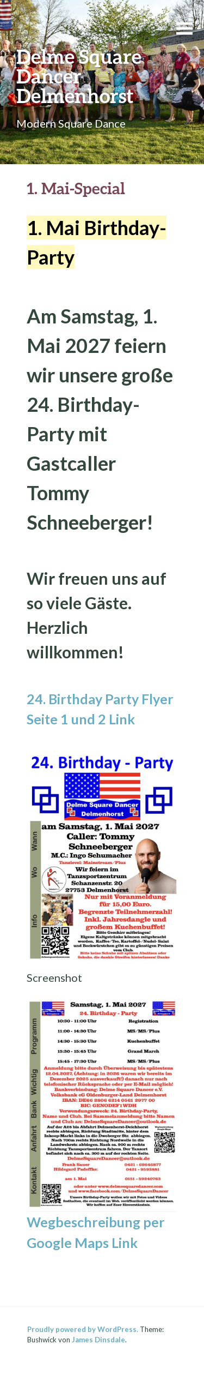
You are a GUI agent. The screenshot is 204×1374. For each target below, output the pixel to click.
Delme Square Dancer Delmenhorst (78, 75)
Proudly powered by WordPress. (82, 1329)
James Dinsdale (98, 1339)
